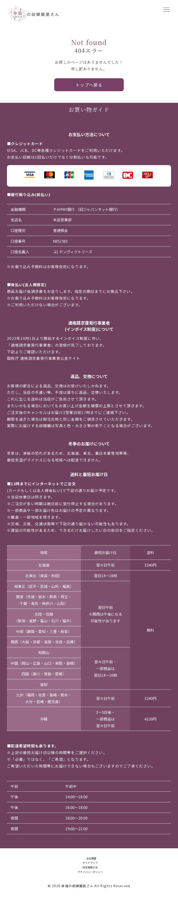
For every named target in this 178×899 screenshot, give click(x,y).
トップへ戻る (89, 85)
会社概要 (91, 858)
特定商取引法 (90, 867)
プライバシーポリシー (90, 872)
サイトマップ (90, 863)
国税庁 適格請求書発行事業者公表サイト (43, 358)
